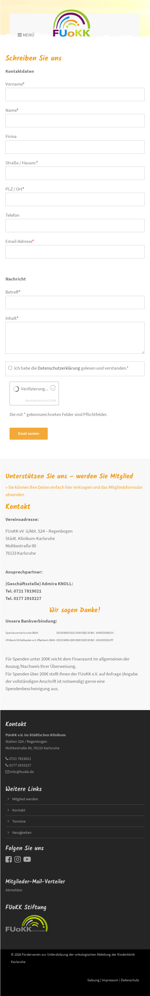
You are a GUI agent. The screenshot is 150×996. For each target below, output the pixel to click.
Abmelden (13, 890)
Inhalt (12, 318)
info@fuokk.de (22, 771)
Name (12, 110)
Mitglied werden (25, 798)
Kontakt (18, 810)
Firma (11, 136)
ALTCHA (51, 400)
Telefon (12, 215)
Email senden (28, 434)
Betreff (12, 292)
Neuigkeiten (22, 832)
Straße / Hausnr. (21, 163)
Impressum (110, 980)
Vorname (15, 84)
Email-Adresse (19, 241)
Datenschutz (130, 980)
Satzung (93, 980)
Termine (19, 821)
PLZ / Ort (14, 189)
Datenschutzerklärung (59, 368)
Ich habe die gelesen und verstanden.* (71, 368)
